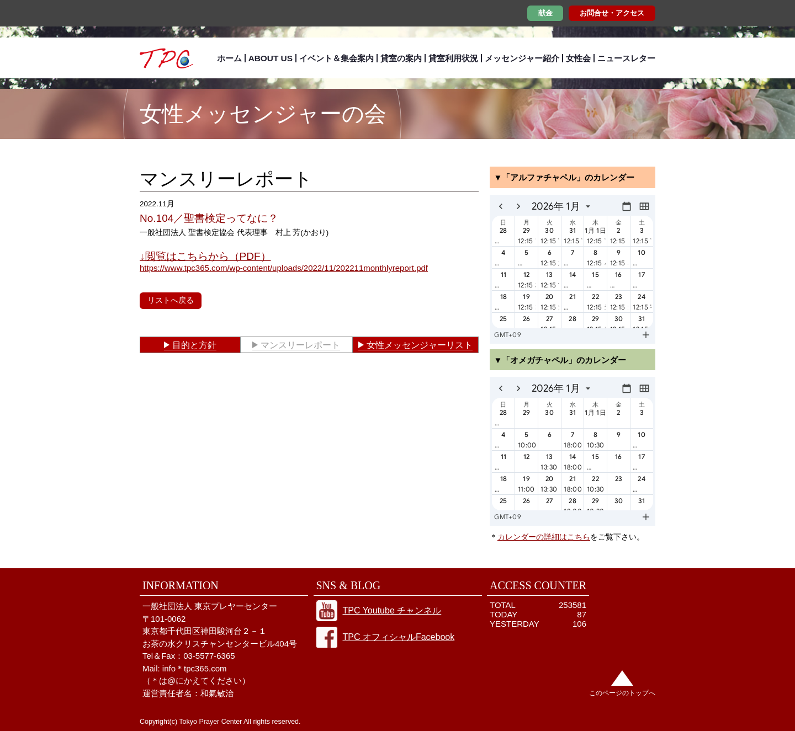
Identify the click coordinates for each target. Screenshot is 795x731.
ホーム (229, 58)
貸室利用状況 (453, 58)
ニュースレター (626, 58)
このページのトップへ (622, 693)
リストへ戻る (170, 300)
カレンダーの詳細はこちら (543, 536)
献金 (545, 13)
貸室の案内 (401, 58)
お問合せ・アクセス (612, 13)
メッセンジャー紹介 (522, 58)
